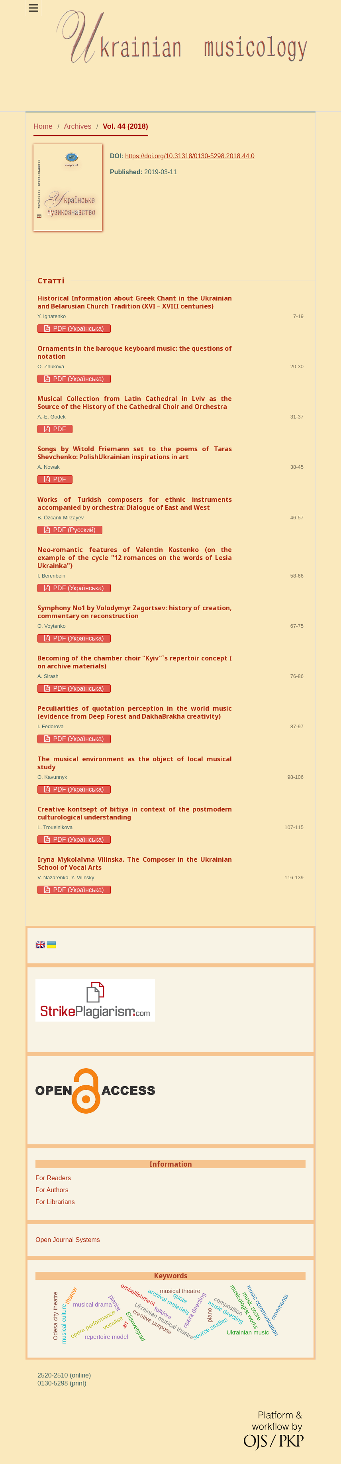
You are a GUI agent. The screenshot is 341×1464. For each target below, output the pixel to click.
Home (43, 126)
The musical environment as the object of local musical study (134, 763)
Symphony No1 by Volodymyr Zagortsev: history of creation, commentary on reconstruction (134, 611)
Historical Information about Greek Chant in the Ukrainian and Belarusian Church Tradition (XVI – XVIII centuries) (134, 302)
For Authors (52, 1190)
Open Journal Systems (67, 1239)
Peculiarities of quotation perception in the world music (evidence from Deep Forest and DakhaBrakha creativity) (134, 712)
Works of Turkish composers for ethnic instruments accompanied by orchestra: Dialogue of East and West (134, 503)
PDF (58, 429)
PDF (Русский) (73, 530)
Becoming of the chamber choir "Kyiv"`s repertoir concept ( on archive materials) (134, 662)
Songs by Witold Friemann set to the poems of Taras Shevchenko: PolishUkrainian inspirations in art (134, 452)
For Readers (53, 1178)
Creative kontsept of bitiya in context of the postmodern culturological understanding (134, 813)
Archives (78, 126)
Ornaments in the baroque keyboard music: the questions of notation (134, 352)
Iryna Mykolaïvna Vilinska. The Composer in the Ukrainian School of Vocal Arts (134, 863)
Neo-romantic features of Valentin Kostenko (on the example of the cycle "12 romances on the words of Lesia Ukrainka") (134, 557)
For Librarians (55, 1202)
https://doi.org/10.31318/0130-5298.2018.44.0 (190, 156)
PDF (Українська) (77, 328)
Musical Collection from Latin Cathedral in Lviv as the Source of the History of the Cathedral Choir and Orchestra (134, 402)
